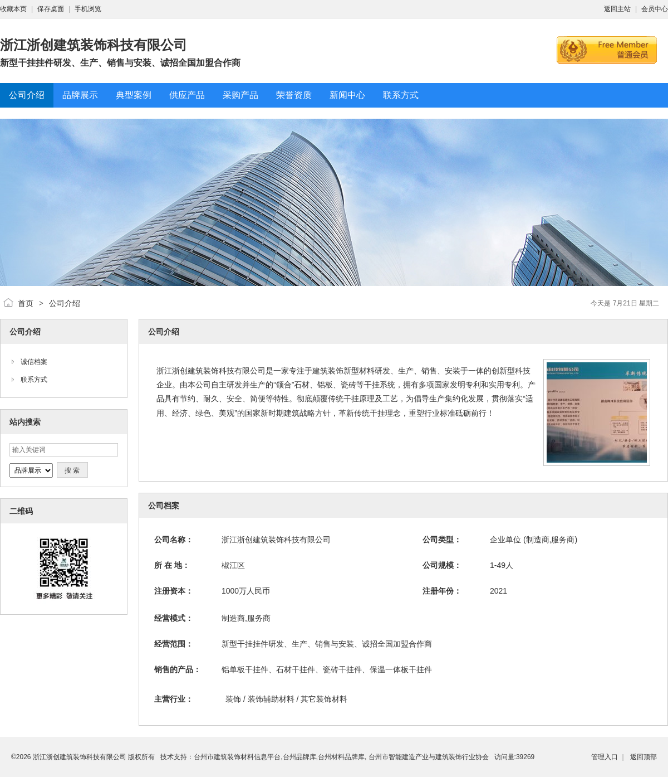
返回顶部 (643, 757)
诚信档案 (34, 362)
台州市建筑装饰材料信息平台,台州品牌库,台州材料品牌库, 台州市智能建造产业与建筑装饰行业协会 (341, 757)
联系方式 (34, 379)
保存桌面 (50, 9)
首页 (25, 303)
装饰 (233, 699)
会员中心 (654, 9)
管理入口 (604, 757)
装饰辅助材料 (271, 699)
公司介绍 (64, 303)
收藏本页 (13, 9)
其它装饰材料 (324, 699)
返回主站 (617, 9)
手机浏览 (88, 9)
